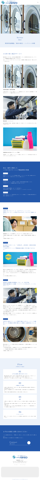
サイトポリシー (16, 464)
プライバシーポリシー (23, 464)
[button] (37, 2)
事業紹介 (5, 5)
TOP (1, 5)
